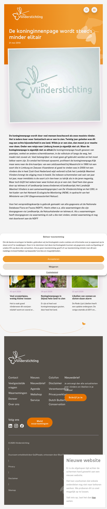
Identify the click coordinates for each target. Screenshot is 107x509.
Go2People (38, 455)
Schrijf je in (75, 397)
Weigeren (53, 266)
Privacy (11, 466)
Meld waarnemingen (39, 422)
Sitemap (12, 490)
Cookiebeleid (52, 272)
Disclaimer (13, 478)
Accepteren (53, 259)
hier (94, 497)
